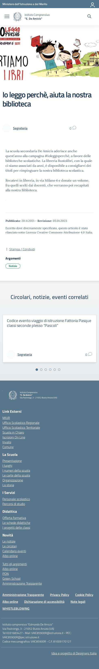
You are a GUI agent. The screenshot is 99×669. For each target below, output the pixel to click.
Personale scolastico (16, 499)
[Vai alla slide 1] (37, 369)
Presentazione (12, 460)
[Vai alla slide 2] (41, 369)
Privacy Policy (59, 594)
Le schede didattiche (16, 522)
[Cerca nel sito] (89, 16)
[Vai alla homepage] (17, 16)
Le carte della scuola (16, 475)
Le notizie (8, 541)
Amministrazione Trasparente (22, 583)
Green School (11, 578)
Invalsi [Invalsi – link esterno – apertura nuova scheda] (6, 442)
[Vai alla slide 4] (50, 369)
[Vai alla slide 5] (54, 369)
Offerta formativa (14, 517)
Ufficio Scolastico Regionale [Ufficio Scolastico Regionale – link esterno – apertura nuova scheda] (20, 422)
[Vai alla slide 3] (46, 369)
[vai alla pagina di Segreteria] (20, 128)
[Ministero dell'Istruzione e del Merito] (24, 4)
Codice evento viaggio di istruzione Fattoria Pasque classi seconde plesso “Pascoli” (49, 323)
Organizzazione (12, 480)
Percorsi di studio (13, 503)
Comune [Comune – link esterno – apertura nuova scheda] (8, 447)
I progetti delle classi (16, 527)
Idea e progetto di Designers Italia (74, 653)
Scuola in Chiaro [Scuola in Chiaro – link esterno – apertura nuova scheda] (13, 432)
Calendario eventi (14, 551)
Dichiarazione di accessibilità (44, 601)
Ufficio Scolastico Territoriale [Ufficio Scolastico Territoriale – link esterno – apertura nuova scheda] (21, 427)
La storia (8, 485)
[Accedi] (93, 4)
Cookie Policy (84, 594)
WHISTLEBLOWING (15, 608)
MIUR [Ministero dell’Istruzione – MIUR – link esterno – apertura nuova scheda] (6, 417)
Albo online (10, 555)
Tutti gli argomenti (14, 564)
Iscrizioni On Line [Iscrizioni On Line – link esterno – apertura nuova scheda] (13, 437)
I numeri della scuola (16, 470)
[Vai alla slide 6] (59, 369)
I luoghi (7, 465)
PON (5, 573)
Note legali (78, 601)
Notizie (13, 266)
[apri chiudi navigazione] (6, 16)
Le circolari (9, 546)
